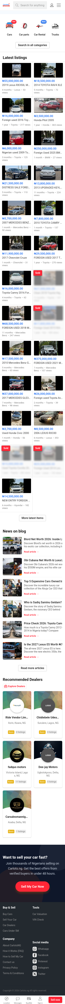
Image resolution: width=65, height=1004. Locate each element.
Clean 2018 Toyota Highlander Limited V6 (48, 292)
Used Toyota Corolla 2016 (16, 468)
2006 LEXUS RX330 (45, 433)
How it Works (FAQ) (13, 951)
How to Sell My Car (13, 956)
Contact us (8, 962)
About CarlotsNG (12, 945)
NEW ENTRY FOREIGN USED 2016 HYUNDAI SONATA (16, 500)
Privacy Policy (10, 967)
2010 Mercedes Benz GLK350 (16, 362)
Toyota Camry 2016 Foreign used (16, 292)
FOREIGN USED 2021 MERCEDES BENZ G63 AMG (48, 363)
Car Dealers (9, 925)
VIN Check (38, 919)
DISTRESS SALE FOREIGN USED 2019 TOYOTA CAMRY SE (16, 187)
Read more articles (32, 668)
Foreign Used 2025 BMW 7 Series (48, 152)
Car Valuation (40, 914)
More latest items (33, 518)
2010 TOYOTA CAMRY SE (48, 222)
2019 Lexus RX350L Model (16, 85)
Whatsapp (41, 949)
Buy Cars (7, 914)
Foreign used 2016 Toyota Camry (16, 120)
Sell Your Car (9, 919)
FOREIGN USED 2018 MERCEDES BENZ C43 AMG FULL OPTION (16, 327)
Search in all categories (32, 45)
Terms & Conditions (13, 973)
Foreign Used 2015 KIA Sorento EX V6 (48, 327)
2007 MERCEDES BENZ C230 (16, 222)
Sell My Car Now (32, 886)
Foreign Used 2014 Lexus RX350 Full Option (48, 468)
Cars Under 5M (11, 930)
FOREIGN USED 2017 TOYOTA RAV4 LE (48, 257)
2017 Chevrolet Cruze (14, 257)
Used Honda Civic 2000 (15, 433)
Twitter (39, 974)
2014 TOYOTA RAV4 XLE (48, 85)
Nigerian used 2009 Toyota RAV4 (16, 152)
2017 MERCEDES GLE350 (16, 397)
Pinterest (40, 961)
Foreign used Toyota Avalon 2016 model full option (48, 397)
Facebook (41, 955)
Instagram (41, 968)
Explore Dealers (14, 686)
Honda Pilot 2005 (44, 120)
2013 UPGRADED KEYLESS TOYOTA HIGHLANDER (48, 187)
